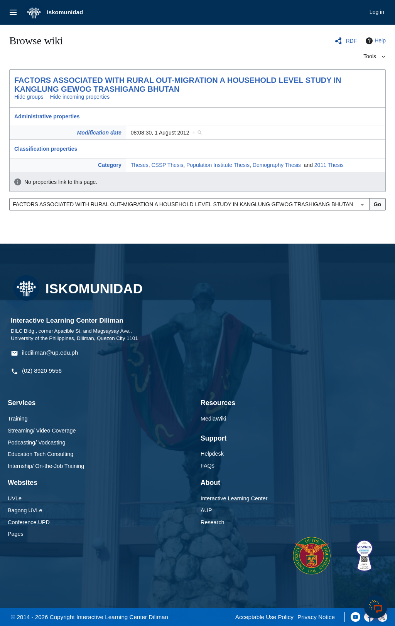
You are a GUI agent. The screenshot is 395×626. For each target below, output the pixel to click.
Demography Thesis (277, 165)
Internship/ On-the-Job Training (46, 466)
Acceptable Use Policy (264, 617)
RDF (351, 41)
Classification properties (45, 149)
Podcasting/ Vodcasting (37, 442)
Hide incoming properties (80, 97)
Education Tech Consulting (40, 454)
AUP (206, 510)
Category (110, 165)
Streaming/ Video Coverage (42, 430)
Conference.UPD (29, 522)
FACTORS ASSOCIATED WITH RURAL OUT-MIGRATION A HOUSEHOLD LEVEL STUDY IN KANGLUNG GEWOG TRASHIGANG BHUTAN (177, 84)
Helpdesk (212, 454)
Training (17, 419)
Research (213, 522)
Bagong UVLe (25, 510)
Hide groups (29, 97)
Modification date (99, 133)
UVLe (15, 498)
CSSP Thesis (168, 165)
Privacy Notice (316, 617)
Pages (16, 534)
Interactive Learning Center (234, 498)
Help (375, 40)
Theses (140, 165)
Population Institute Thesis (218, 165)
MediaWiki (213, 419)
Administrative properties (47, 116)
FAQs (207, 466)
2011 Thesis (329, 165)
